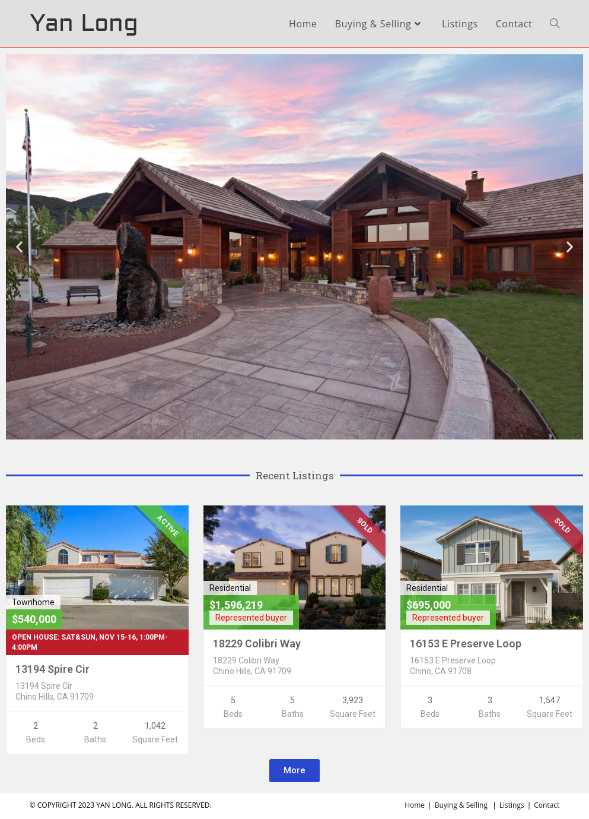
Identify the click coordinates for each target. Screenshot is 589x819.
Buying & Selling (461, 805)
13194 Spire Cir (52, 669)
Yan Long (84, 23)
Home (415, 805)
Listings (511, 805)
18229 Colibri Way (257, 643)
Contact (546, 805)
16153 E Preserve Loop (465, 643)
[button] (294, 770)
